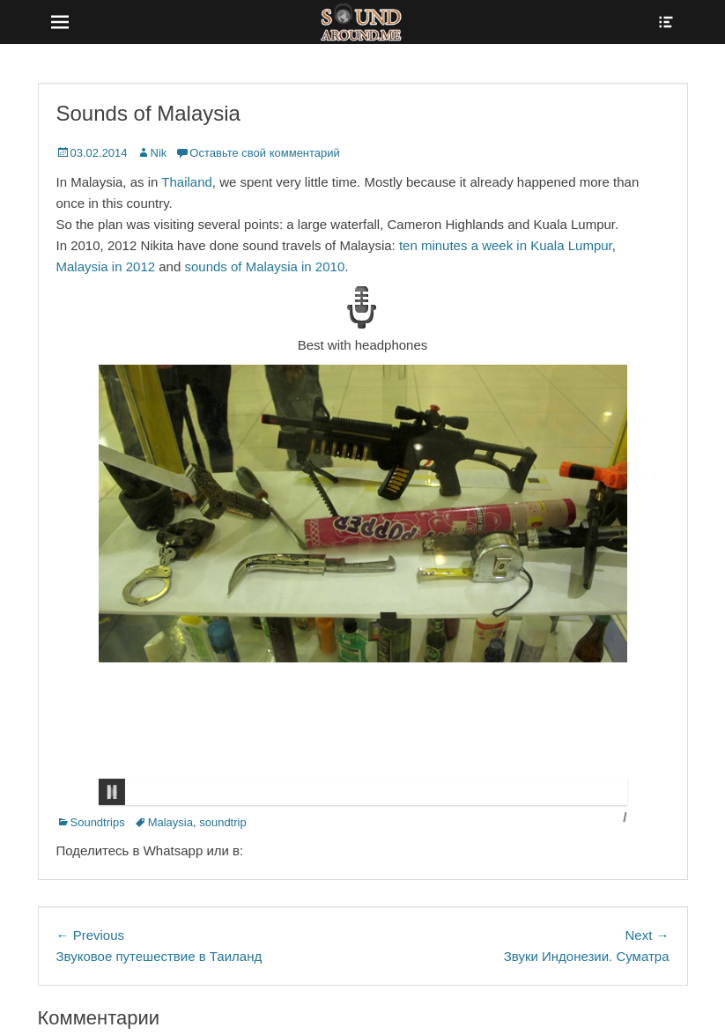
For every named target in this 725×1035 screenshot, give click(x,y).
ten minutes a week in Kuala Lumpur (505, 245)
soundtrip (222, 822)
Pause (112, 792)
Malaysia (170, 822)
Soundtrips (97, 822)
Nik (159, 152)
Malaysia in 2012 (106, 266)
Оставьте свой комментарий (264, 152)
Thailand (186, 181)
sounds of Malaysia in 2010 (264, 266)
